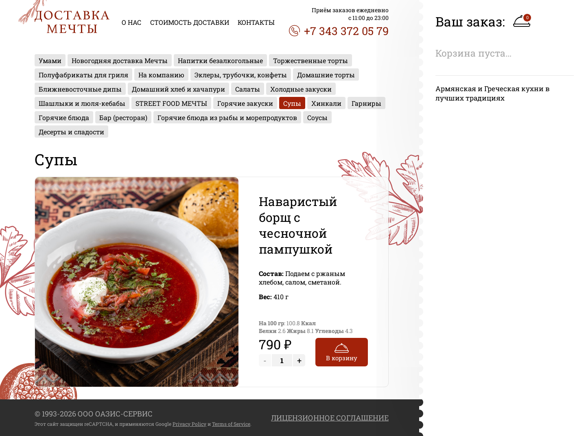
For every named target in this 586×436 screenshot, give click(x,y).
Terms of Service (231, 424)
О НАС (131, 22)
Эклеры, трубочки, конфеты (241, 74)
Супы (292, 103)
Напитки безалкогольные (220, 60)
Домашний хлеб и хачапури (178, 89)
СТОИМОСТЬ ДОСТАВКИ (189, 22)
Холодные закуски (301, 89)
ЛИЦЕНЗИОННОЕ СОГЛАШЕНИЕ (330, 418)
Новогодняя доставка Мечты (120, 60)
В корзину (341, 351)
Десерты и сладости (71, 131)
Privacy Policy (189, 424)
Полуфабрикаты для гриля (83, 74)
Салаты (247, 89)
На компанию (161, 74)
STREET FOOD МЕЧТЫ (171, 103)
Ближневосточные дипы (80, 89)
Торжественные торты (310, 60)
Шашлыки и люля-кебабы (82, 103)
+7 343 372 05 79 (339, 31)
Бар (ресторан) (123, 117)
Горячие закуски (245, 103)
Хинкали (326, 103)
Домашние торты (326, 74)
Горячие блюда (64, 117)
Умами (50, 60)
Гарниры (366, 103)
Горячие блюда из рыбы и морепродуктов (227, 117)
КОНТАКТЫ (256, 22)
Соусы (317, 117)
